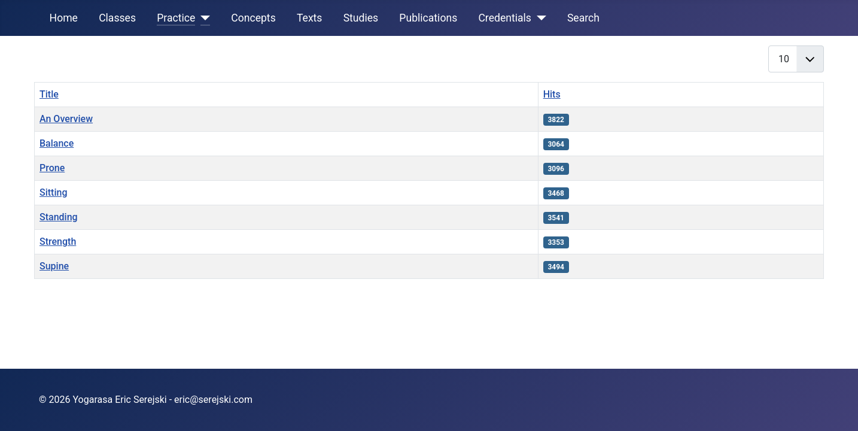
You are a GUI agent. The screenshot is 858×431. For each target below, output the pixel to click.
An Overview (66, 119)
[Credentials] (538, 18)
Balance (56, 143)
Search (583, 18)
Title (49, 94)
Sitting (53, 192)
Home (64, 18)
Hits (552, 94)
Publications (428, 18)
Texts (309, 18)
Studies (361, 18)
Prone (52, 168)
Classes (117, 18)
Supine (54, 266)
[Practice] (202, 18)
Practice (176, 18)
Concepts (253, 18)
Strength (57, 241)
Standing (58, 217)
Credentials (504, 18)
